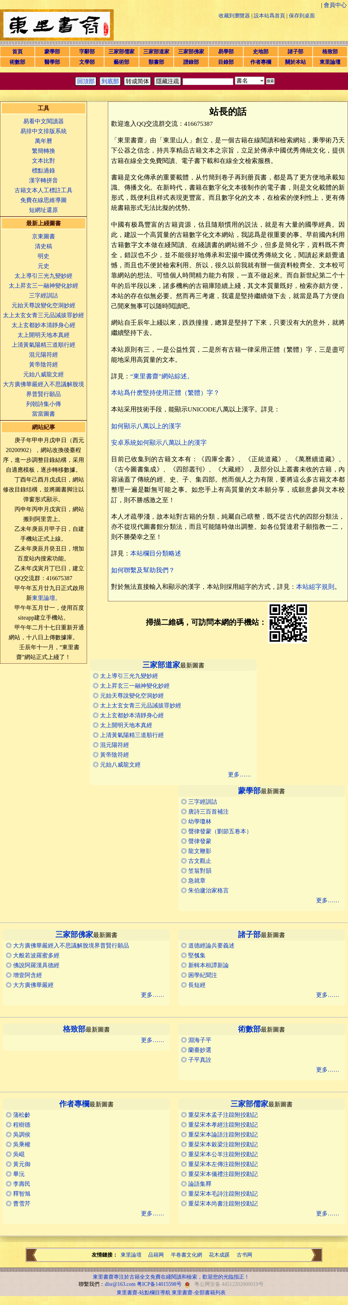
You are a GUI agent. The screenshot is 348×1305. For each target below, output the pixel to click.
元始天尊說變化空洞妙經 (43, 305)
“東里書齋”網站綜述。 (161, 376)
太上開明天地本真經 (43, 335)
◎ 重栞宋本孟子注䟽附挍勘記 (219, 1115)
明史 (43, 256)
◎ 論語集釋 (196, 1184)
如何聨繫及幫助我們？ (143, 570)
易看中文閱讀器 (43, 121)
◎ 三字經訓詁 (199, 801)
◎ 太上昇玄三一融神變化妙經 (131, 686)
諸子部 (295, 52)
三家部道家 (156, 52)
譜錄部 (191, 62)
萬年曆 (43, 141)
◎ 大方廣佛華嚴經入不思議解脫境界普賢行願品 (67, 945)
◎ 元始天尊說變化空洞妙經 (128, 695)
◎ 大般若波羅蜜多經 (32, 955)
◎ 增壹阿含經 (24, 975)
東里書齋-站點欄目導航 (144, 1292)
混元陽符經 (43, 354)
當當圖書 (43, 414)
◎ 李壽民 (18, 1184)
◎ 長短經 (193, 985)
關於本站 (295, 62)
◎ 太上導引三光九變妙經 (125, 676)
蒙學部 (52, 52)
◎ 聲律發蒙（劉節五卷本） (216, 831)
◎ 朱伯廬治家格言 (205, 890)
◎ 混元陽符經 (111, 745)
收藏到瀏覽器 (234, 16)
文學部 (87, 62)
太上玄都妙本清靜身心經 (43, 325)
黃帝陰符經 (43, 364)
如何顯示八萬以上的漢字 (146, 426)
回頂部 (86, 81)
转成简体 (137, 81)
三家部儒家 (121, 52)
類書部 (156, 62)
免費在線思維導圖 (43, 200)
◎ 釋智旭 (18, 1193)
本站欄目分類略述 (155, 553)
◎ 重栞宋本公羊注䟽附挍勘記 (219, 1154)
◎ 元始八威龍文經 (117, 764)
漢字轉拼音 (43, 180)
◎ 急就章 (193, 880)
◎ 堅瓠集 (193, 955)
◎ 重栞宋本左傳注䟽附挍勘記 (219, 1164)
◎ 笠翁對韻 (196, 870)
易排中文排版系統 (43, 131)
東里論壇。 (46, 598)
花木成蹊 (219, 1255)
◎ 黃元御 (18, 1164)
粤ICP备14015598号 (159, 1284)
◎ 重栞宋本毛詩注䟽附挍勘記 (219, 1193)
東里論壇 (330, 62)
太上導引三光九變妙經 (43, 276)
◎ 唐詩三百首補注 (205, 811)
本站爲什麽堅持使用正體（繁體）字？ (165, 392)
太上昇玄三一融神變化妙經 (43, 285)
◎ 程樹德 (18, 1124)
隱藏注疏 (167, 81)
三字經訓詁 (43, 295)
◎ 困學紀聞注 (199, 975)
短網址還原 (43, 210)
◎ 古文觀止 (196, 861)
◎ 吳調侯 (18, 1134)
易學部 (226, 52)
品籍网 (156, 1255)
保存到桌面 (302, 16)
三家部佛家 (191, 52)
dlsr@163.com (120, 1284)
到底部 (110, 81)
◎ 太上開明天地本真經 (122, 725)
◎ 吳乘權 (18, 1144)
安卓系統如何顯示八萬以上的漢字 (159, 442)
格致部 (330, 52)
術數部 (17, 62)
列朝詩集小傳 (43, 404)
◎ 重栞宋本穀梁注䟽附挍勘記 (219, 1144)
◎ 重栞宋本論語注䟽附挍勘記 (219, 1134)
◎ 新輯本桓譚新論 (205, 965)
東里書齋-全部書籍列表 (199, 1292)
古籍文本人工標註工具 (43, 190)
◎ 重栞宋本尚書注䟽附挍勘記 (219, 1203)
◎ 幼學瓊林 (196, 821)
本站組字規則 (315, 586)
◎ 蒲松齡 (18, 1115)
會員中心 (335, 5)
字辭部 (87, 52)
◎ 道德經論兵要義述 (208, 945)
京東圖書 (43, 236)
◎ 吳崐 (15, 1154)
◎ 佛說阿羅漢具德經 (32, 965)
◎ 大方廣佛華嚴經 (30, 985)
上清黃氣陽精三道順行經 (43, 345)
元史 (43, 266)
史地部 (261, 52)
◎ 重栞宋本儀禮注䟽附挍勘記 (219, 1174)
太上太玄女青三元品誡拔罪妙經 (43, 315)
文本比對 (43, 160)
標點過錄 (43, 170)
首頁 (17, 52)
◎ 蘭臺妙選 (196, 1050)
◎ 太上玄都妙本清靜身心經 (128, 715)
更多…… (239, 774)
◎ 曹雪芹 (18, 1203)
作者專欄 (260, 62)
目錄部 (226, 62)
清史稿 (43, 246)
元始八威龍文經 (43, 374)
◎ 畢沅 (15, 1174)
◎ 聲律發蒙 (196, 841)
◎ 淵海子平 (196, 1040)
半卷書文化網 (186, 1255)
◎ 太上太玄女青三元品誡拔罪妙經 (137, 705)
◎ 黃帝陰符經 (111, 755)
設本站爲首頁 (269, 16)
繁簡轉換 (43, 151)
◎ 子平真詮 (196, 1060)
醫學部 (52, 62)
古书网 (244, 1255)
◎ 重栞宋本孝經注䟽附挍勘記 (219, 1124)
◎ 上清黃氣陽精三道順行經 (128, 735)
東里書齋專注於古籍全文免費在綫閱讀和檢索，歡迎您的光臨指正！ (171, 1277)
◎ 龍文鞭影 (196, 851)
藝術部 (121, 62)
